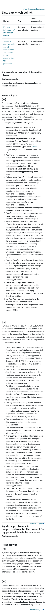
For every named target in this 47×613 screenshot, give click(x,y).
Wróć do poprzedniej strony (34, 9)
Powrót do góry (37, 524)
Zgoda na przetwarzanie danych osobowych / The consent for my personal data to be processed (9, 52)
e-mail (34, 147)
